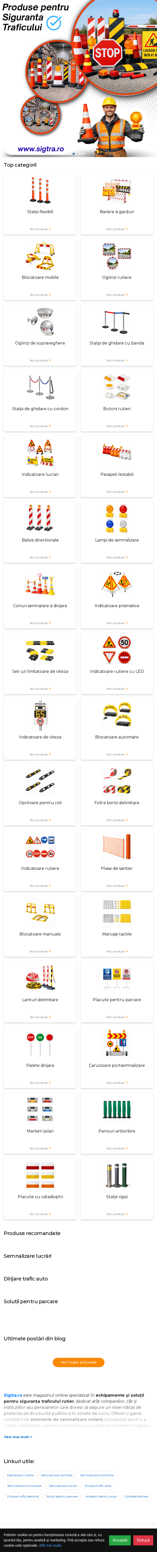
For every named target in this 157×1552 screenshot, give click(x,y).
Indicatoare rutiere (20, 1475)
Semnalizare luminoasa (24, 1486)
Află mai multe (50, 1545)
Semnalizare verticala (56, 1475)
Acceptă (120, 1540)
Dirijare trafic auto (98, 1486)
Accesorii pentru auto (101, 1496)
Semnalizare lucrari (63, 1486)
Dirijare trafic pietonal (23, 1496)
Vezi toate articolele (79, 1362)
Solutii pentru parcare (62, 1496)
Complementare (136, 1496)
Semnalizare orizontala (97, 1475)
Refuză (143, 1540)
